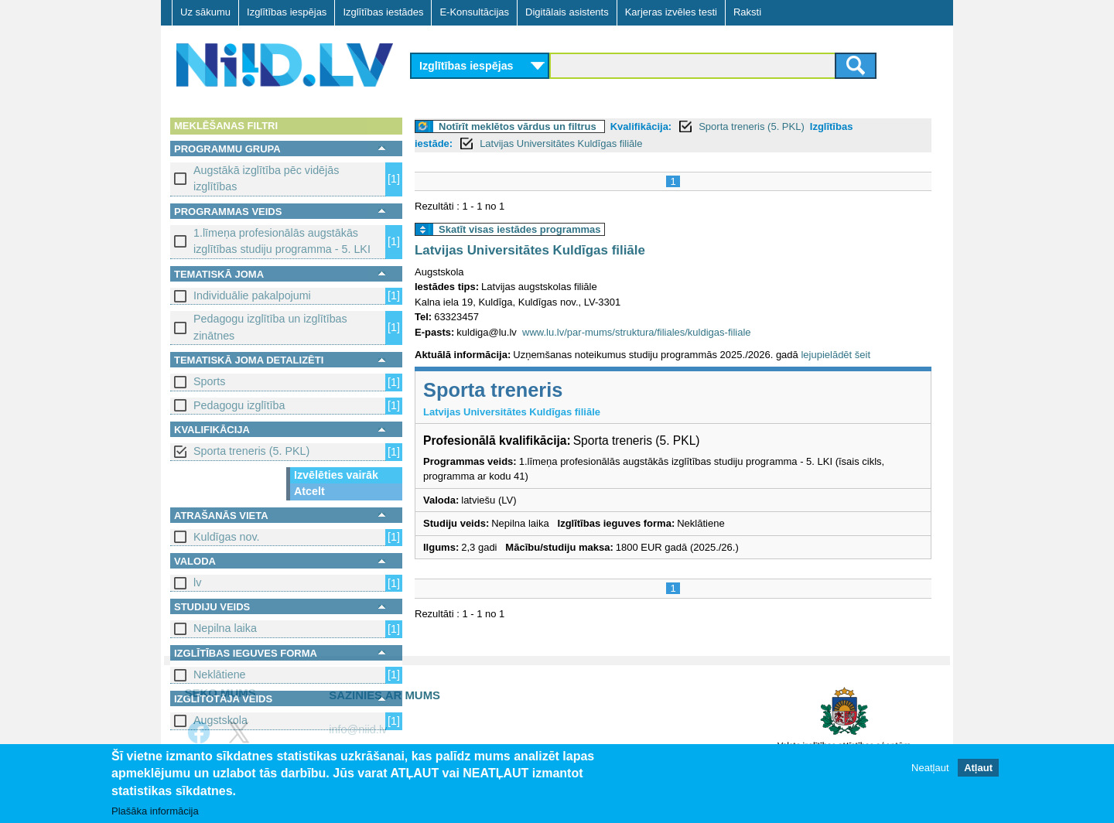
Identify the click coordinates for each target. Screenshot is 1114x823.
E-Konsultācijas (474, 12)
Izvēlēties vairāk (336, 475)
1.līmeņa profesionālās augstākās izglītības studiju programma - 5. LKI (282, 241)
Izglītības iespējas (286, 12)
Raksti (747, 12)
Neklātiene (219, 674)
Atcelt (309, 491)
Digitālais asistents (567, 12)
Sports (209, 381)
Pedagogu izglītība (239, 405)
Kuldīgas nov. (226, 537)
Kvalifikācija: (641, 126)
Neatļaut (929, 768)
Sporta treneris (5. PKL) (251, 451)
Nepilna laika (225, 628)
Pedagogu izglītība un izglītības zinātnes (270, 326)
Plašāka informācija (155, 812)
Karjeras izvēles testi (671, 12)
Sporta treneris (492, 390)
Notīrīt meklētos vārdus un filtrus (517, 126)
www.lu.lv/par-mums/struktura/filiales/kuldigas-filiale (636, 332)
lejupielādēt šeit (835, 354)
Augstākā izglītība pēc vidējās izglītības (266, 178)
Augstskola (220, 720)
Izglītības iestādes (383, 12)
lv (197, 582)
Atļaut (978, 768)
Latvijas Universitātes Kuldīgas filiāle (561, 143)
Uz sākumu (205, 12)
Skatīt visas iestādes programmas (520, 229)
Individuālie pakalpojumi (252, 295)
